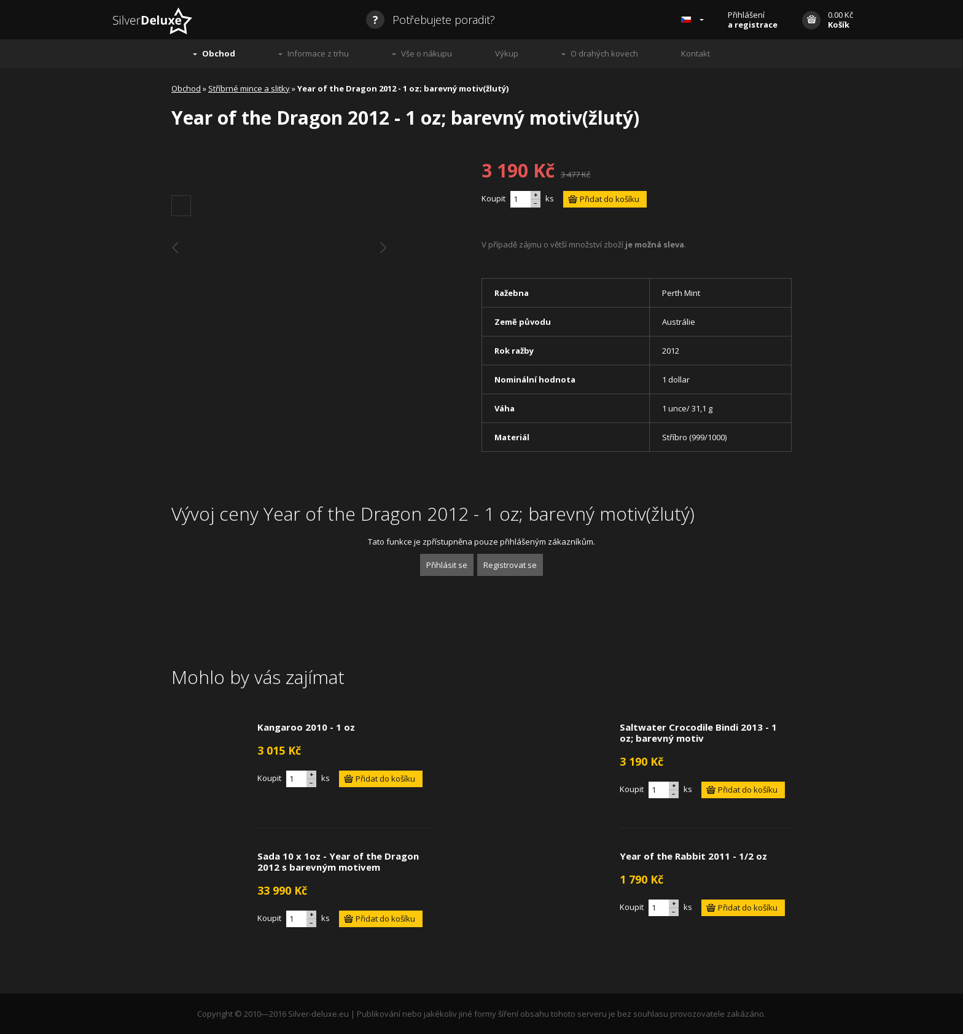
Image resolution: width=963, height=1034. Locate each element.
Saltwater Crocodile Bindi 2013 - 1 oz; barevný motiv (698, 732)
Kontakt (695, 53)
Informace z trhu (318, 53)
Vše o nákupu (426, 53)
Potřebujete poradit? (430, 19)
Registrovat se (510, 564)
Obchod (218, 53)
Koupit (493, 198)
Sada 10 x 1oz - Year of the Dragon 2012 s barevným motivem (338, 861)
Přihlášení (753, 19)
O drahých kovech (604, 53)
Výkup (506, 53)
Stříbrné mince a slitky (249, 88)
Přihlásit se (446, 564)
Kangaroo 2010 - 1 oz (306, 727)
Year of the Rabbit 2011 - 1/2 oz (693, 856)
